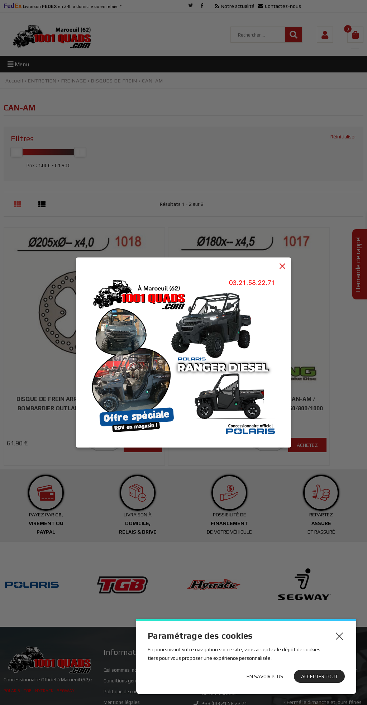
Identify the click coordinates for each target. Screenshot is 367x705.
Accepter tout (319, 676)
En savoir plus (265, 676)
